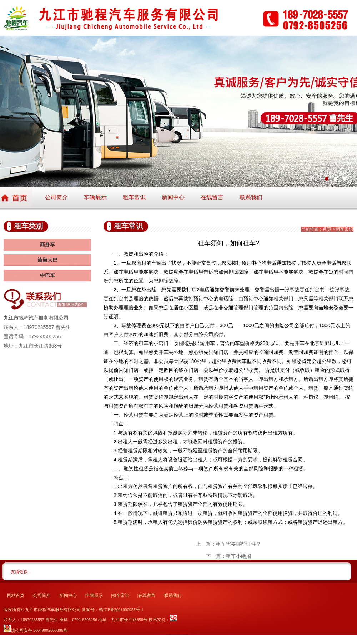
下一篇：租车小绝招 (228, 556)
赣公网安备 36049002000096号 (39, 630)
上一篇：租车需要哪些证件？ (228, 544)
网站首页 (15, 595)
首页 (327, 229)
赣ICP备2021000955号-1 (121, 609)
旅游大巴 (47, 260)
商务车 (47, 244)
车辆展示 (95, 197)
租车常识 (134, 197)
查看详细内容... (71, 304)
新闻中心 (173, 197)
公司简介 (56, 197)
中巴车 (47, 275)
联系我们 (251, 197)
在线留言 (212, 197)
